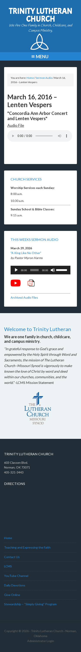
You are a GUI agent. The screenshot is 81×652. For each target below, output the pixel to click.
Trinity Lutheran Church (40, 15)
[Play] (16, 270)
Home (8, 538)
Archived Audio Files (24, 297)
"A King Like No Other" (26, 253)
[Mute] (53, 270)
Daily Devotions (14, 585)
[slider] (34, 270)
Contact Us (12, 557)
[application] (41, 270)
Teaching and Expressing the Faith (27, 547)
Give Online (12, 595)
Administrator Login (40, 641)
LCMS (8, 566)
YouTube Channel (16, 576)
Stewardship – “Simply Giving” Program (30, 604)
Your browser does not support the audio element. (39, 136)
